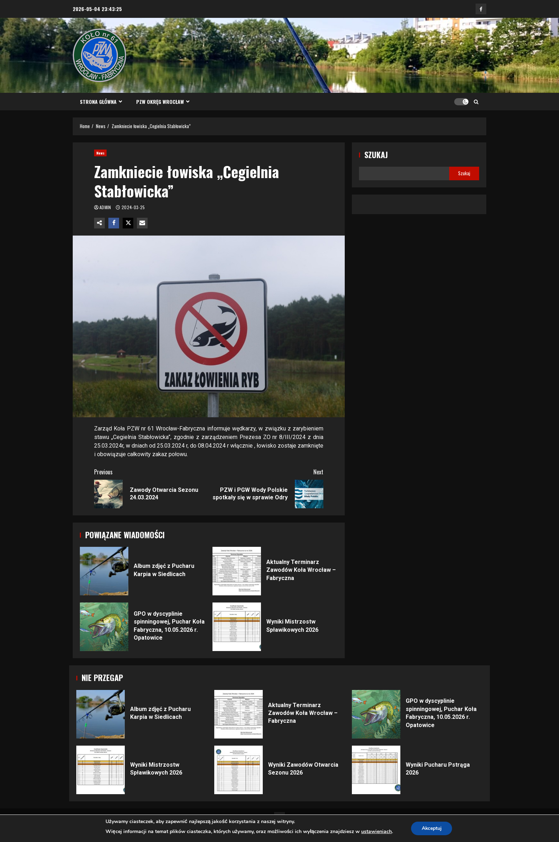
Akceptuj (431, 828)
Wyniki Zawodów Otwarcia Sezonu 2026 (238, 770)
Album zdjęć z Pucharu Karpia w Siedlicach (104, 571)
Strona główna (98, 101)
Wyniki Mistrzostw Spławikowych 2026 (236, 626)
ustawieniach (376, 831)
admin (105, 207)
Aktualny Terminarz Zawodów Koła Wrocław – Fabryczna (236, 571)
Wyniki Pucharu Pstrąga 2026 (376, 770)
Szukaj (376, 155)
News (100, 153)
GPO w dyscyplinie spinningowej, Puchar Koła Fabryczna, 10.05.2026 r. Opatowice (104, 626)
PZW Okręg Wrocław (160, 101)
